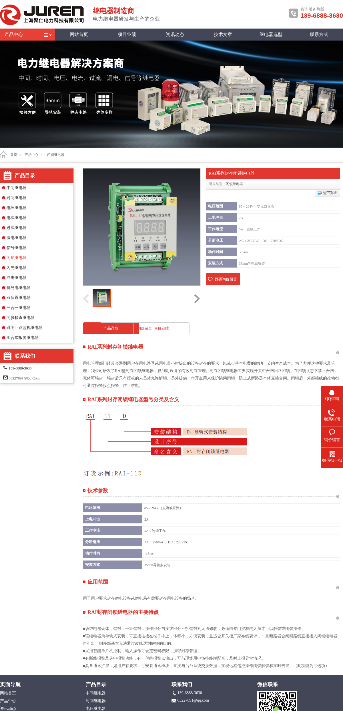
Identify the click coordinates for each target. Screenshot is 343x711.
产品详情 (111, 328)
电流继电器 (17, 218)
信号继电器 (17, 248)
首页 (13, 155)
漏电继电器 (17, 238)
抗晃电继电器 (19, 288)
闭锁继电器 (17, 258)
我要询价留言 (226, 279)
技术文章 (223, 34)
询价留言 (230, 328)
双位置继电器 (19, 298)
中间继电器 (17, 188)
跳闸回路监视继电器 (25, 328)
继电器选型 (271, 34)
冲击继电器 (17, 278)
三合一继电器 (19, 308)
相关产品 (170, 328)
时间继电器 (17, 198)
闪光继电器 (17, 268)
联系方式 (319, 34)
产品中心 (14, 34)
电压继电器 (17, 208)
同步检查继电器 (21, 318)
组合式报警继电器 (23, 338)
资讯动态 (175, 34)
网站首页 (79, 34)
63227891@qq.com (24, 378)
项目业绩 (127, 34)
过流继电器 (17, 228)
